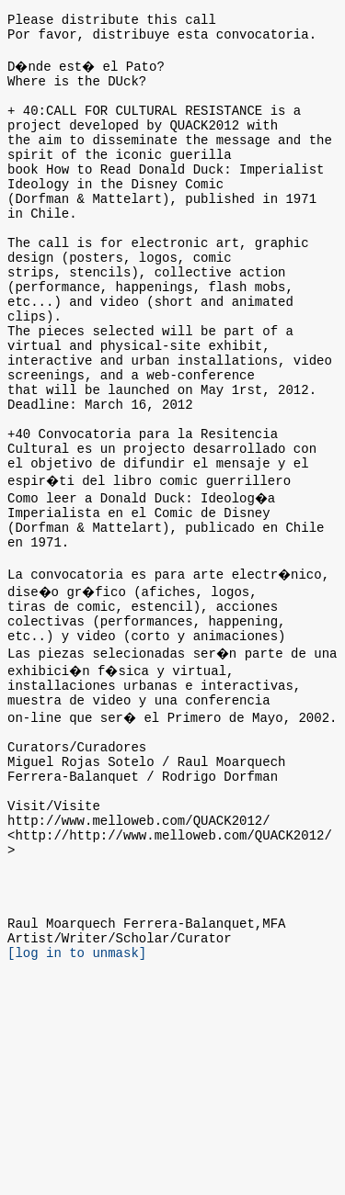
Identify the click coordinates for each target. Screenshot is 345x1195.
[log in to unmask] (76, 1121)
